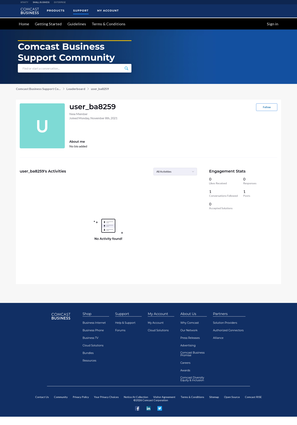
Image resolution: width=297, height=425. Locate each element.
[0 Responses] (260, 181)
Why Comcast (189, 322)
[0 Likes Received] (226, 181)
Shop (87, 314)
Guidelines (76, 24)
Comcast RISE (253, 397)
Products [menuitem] (56, 10)
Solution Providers (225, 322)
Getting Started (48, 24)
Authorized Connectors (228, 330)
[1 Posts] (260, 193)
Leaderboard (75, 89)
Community (61, 397)
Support (122, 314)
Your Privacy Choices (106, 397)
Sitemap (214, 397)
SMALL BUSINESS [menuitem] (41, 2)
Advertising (187, 345)
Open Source (232, 397)
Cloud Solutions (93, 345)
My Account (158, 314)
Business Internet (94, 322)
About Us (188, 314)
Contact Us (42, 397)
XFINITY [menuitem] (24, 2)
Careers (185, 363)
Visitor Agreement (164, 397)
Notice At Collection (136, 397)
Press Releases (190, 338)
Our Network (189, 330)
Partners (220, 314)
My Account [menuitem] (108, 10)
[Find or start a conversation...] (126, 68)
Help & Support (125, 322)
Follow (267, 107)
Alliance (218, 338)
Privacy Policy (81, 397)
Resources (89, 360)
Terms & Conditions (108, 24)
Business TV (90, 338)
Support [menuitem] (80, 10)
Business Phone (93, 330)
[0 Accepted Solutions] (226, 205)
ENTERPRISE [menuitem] (60, 2)
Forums (120, 330)
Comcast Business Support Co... (38, 89)
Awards (185, 370)
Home (24, 24)
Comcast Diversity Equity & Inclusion (192, 379)
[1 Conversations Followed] (226, 193)
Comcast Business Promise (192, 354)
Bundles (88, 353)
